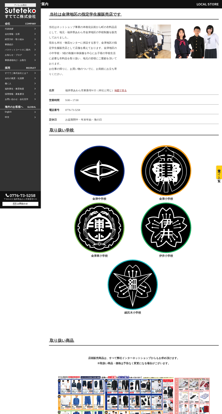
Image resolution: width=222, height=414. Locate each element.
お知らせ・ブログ (13, 55)
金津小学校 (103, 160)
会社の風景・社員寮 (14, 78)
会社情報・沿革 (12, 34)
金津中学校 (72, 160)
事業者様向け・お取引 (15, 60)
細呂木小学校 (194, 160)
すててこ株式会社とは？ (16, 73)
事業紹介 (9, 44)
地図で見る (120, 90)
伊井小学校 (164, 160)
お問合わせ (20, 408)
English (8, 111)
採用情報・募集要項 (14, 94)
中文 (7, 117)
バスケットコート (134, 376)
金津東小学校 (133, 160)
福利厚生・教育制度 (14, 89)
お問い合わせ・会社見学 (16, 99)
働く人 (8, 83)
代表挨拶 (9, 29)
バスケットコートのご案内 (17, 50)
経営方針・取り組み (14, 39)
